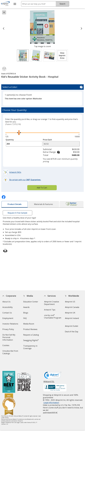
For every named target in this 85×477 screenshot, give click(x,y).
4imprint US (70, 301)
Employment (7, 318)
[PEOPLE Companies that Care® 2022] (24, 372)
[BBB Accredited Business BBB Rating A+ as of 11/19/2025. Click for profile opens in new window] (55, 377)
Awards (26, 307)
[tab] (14, 204)
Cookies (6, 346)
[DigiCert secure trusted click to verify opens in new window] (52, 365)
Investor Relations (10, 324)
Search (62, 4)
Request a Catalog (31, 335)
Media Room (28, 323)
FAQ (25, 318)
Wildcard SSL (48, 372)
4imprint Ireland (72, 318)
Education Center (30, 301)
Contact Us (7, 312)
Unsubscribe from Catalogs (10, 353)
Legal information (51, 392)
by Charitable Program (52, 316)
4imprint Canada (72, 307)
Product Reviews (30, 329)
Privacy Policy (8, 330)
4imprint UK (70, 312)
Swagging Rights (31, 340)
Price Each (47, 139)
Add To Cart (42, 187)
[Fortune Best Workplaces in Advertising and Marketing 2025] (8, 372)
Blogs (25, 312)
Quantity (10, 139)
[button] (62, 55)
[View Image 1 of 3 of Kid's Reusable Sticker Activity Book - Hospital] (22, 55)
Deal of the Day (71, 331)
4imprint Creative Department (51, 302)
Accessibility (7, 307)
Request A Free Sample (17, 213)
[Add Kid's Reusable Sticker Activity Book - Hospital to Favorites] (4, 69)
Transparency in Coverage (30, 348)
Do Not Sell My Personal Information (10, 338)
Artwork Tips (49, 309)
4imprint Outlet (71, 326)
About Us (6, 301)
